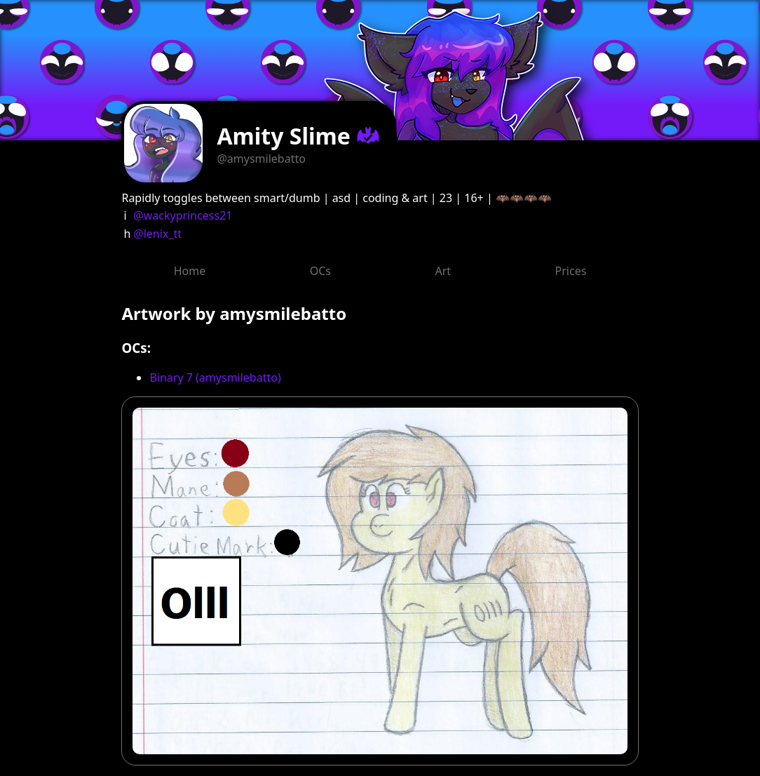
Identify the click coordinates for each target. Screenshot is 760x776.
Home (190, 271)
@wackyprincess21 (182, 215)
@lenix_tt (157, 233)
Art (443, 271)
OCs (320, 271)
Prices (571, 271)
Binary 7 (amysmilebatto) (214, 377)
